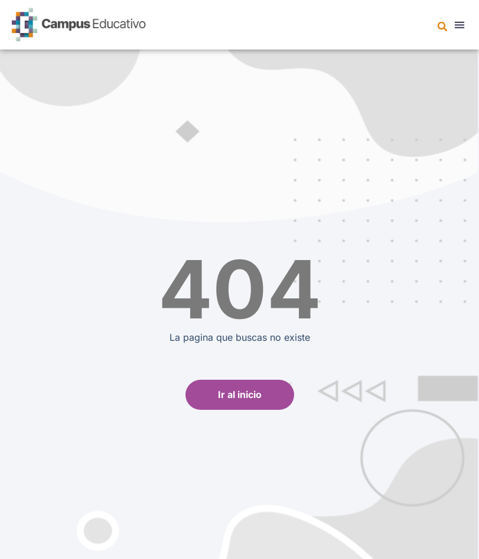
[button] (442, 26)
